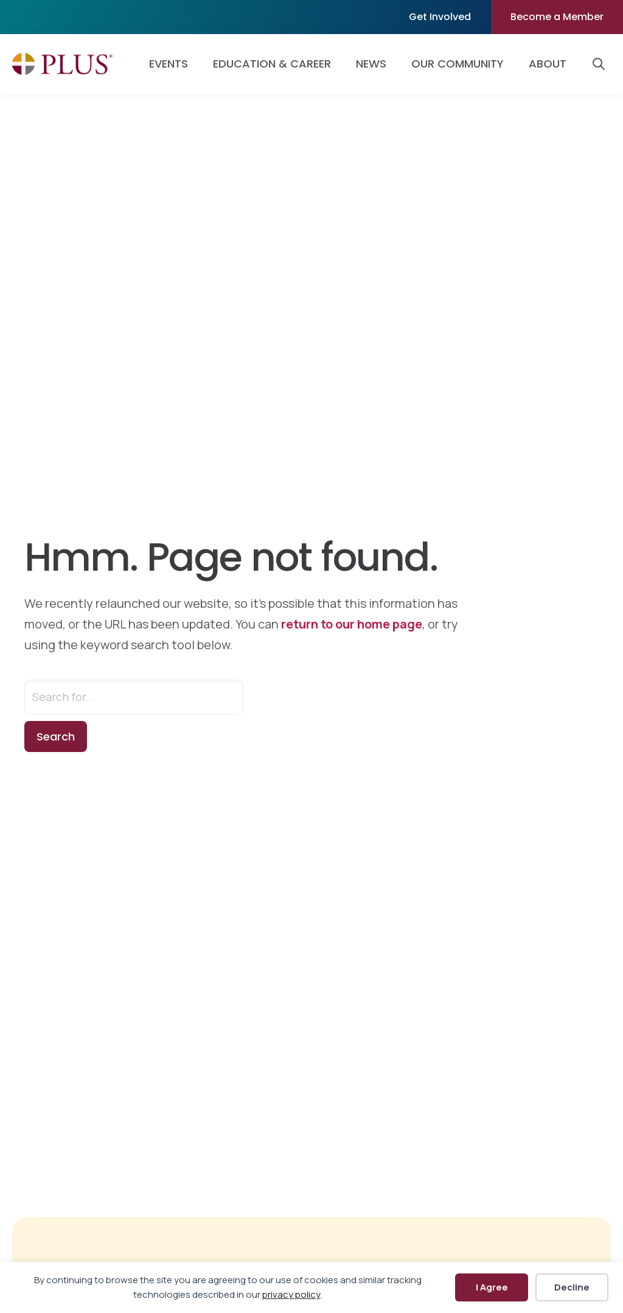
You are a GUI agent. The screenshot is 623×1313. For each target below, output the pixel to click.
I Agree (492, 1287)
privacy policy (291, 1294)
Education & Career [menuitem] (272, 63)
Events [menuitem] (168, 63)
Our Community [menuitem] (457, 63)
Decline (572, 1287)
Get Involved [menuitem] (440, 17)
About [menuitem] (547, 63)
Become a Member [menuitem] (557, 17)
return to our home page (351, 624)
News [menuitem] (371, 63)
